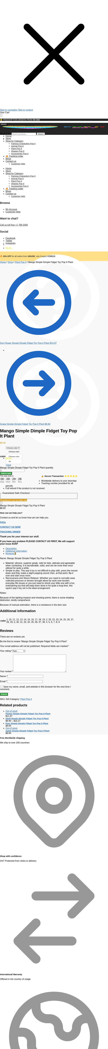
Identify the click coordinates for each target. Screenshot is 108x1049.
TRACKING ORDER (10, 532)
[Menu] (4, 124)
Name (3, 676)
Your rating (6, 651)
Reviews (11, 553)
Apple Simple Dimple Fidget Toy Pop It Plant (27, 731)
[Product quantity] (12, 470)
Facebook (10, 238)
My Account (11, 209)
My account (57, 190)
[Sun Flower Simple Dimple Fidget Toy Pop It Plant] (39, 341)
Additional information (16, 551)
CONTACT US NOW (10, 527)
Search (41, 134)
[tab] (42, 548)
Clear (8, 465)
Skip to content (25, 110)
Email (3, 681)
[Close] (1, 502)
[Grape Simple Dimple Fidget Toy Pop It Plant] (39, 422)
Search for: (5, 134)
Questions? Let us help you (13, 500)
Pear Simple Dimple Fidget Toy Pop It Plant (27, 723)
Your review (6, 671)
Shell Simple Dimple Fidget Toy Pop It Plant (27, 718)
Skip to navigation (9, 110)
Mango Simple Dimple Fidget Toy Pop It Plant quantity (26, 468)
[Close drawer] (1, 115)
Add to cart (6, 473)
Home (3, 262)
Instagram (10, 243)
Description (11, 548)
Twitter (9, 241)
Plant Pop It (20, 262)
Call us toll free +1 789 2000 (14, 225)
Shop (10, 262)
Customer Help (13, 212)
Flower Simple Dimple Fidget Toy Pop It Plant (28, 713)
